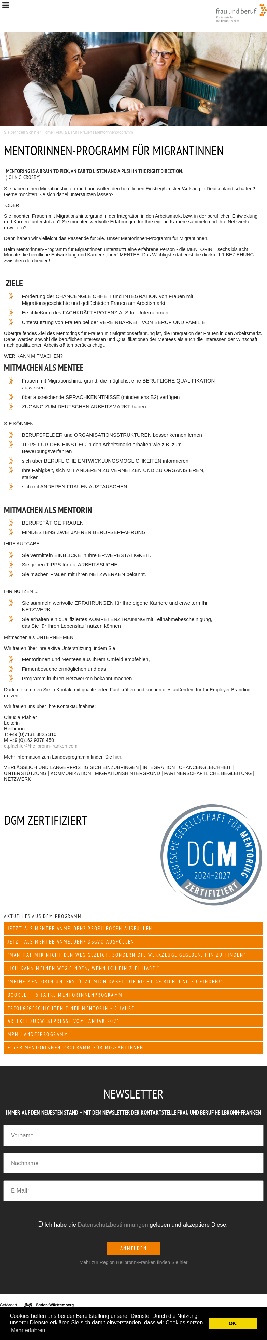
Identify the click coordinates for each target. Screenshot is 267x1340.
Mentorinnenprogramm (114, 132)
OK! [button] (233, 1323)
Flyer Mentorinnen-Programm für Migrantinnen (75, 1047)
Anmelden (133, 1248)
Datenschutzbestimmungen (113, 1224)
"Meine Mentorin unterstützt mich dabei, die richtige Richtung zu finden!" (115, 981)
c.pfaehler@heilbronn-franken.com (41, 746)
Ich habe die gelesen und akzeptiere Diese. (136, 1224)
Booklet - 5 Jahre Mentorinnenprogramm (65, 995)
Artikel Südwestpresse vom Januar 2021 (64, 1021)
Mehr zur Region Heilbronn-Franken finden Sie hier (134, 1262)
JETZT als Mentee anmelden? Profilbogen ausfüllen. (81, 928)
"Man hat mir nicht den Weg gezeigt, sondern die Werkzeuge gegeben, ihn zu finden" (126, 955)
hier (117, 757)
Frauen (86, 132)
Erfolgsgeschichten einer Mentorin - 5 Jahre (71, 1008)
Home (48, 132)
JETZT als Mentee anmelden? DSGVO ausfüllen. (72, 941)
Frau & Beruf (66, 132)
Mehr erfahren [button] (28, 1330)
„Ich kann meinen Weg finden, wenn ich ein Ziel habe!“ (84, 968)
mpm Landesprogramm (38, 1034)
